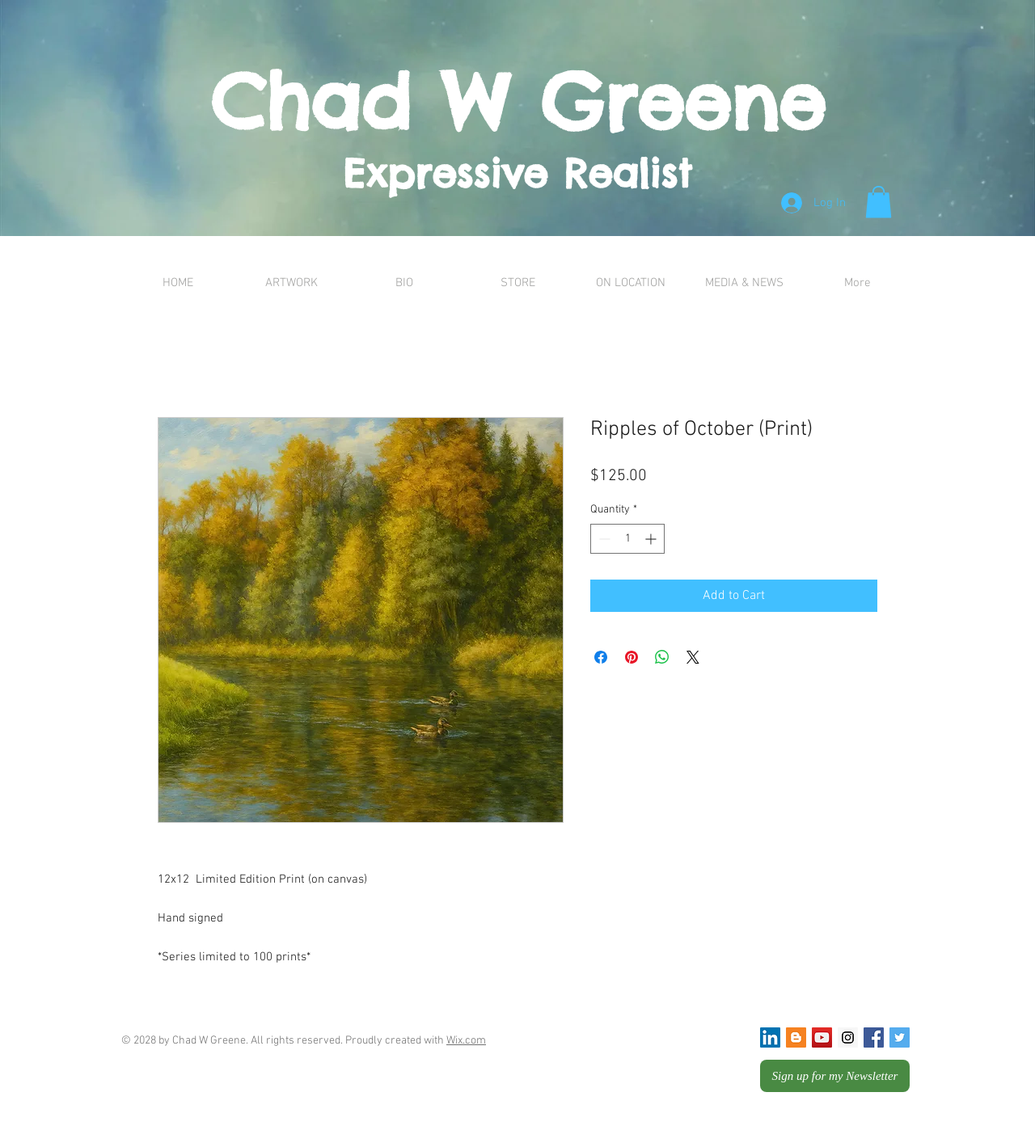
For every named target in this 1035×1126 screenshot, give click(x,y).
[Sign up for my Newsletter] (835, 1076)
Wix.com (466, 1041)
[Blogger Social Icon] (796, 1037)
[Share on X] (693, 657)
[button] (878, 201)
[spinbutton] (627, 539)
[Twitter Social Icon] (899, 1037)
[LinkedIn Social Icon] (770, 1037)
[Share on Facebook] (600, 657)
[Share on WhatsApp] (662, 657)
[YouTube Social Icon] (822, 1037)
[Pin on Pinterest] (631, 657)
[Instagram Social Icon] (848, 1037)
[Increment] (652, 539)
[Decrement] (603, 539)
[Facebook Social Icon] (874, 1037)
